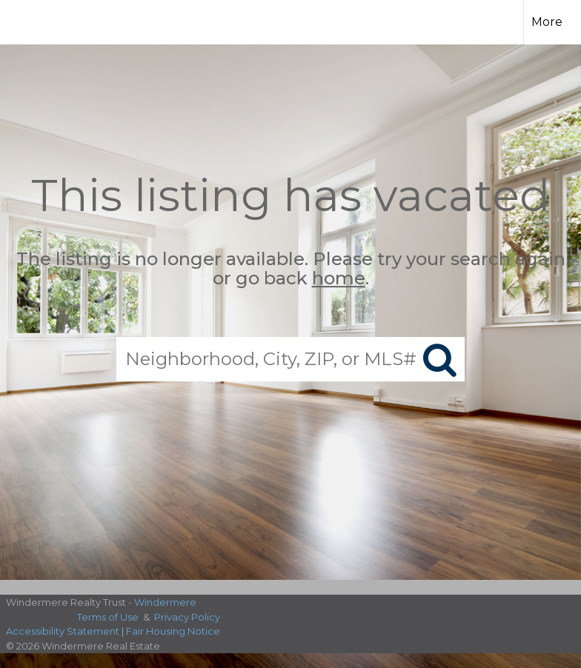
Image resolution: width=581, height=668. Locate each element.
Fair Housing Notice (173, 631)
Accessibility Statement (62, 631)
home (338, 279)
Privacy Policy (187, 617)
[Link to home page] (213, 20)
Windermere (165, 602)
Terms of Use (108, 617)
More (546, 22)
